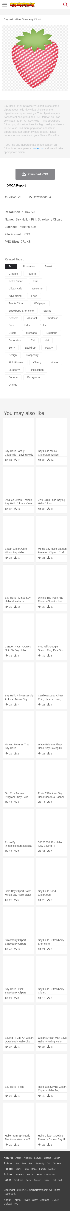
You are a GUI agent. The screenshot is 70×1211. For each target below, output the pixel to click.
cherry (37, 362)
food (34, 295)
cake (27, 325)
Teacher (30, 1174)
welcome (37, 288)
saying (47, 310)
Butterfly (40, 1163)
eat (33, 340)
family (42, 1169)
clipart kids (15, 288)
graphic (13, 273)
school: (8, 1174)
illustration (29, 266)
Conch (57, 1158)
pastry (49, 347)
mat (46, 340)
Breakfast (18, 1180)
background (34, 377)
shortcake (52, 318)
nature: (8, 1157)
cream (12, 332)
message (31, 332)
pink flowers (16, 362)
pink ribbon (36, 369)
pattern (31, 273)
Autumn (28, 1158)
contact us (38, 148)
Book (39, 1174)
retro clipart (16, 281)
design (13, 355)
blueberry (14, 369)
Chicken (57, 1163)
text (11, 266)
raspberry (33, 355)
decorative (15, 340)
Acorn (18, 1158)
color (43, 325)
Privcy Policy (30, 1199)
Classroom (49, 1174)
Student (20, 1174)
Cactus (47, 1158)
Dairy (28, 1180)
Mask (18, 1169)
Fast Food (57, 1180)
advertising (15, 295)
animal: (8, 1163)
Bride (34, 1169)
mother (51, 1169)
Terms (17, 1199)
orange (13, 384)
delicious (51, 332)
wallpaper (40, 303)
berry (12, 347)
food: (7, 1179)
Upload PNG (11, 1203)
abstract (32, 318)
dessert (13, 318)
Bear (24, 1163)
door (11, 325)
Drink (46, 1180)
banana (13, 377)
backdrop (29, 347)
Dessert (37, 1180)
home (54, 362)
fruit (35, 281)
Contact (44, 1199)
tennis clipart (16, 303)
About (7, 1199)
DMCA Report (16, 185)
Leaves (37, 1158)
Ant (17, 1163)
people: (8, 1168)
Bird (31, 1163)
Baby (26, 1169)
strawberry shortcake (21, 310)
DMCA (55, 1199)
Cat (48, 1163)
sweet (48, 266)
